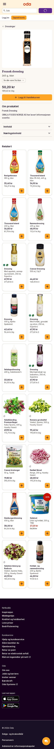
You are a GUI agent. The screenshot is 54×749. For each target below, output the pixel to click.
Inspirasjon (7, 612)
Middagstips (8, 615)
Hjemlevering (8, 646)
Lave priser (7, 623)
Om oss (5, 670)
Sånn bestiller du (10, 643)
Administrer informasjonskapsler (18, 746)
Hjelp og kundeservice (13, 639)
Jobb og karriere (10, 673)
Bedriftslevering (10, 626)
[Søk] (4, 10)
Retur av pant (9, 650)
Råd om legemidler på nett (16, 657)
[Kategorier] (4, 4)
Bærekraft (7, 681)
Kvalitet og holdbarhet (13, 619)
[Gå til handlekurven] (45, 10)
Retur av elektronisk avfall (15, 653)
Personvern (8, 740)
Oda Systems (10, 684)
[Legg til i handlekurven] (21, 190)
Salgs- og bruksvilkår (12, 734)
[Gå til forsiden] (27, 4)
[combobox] (21, 10)
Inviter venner (9, 677)
